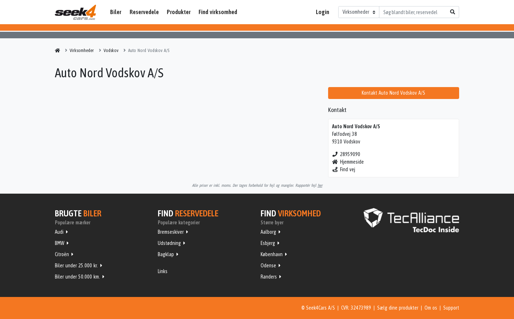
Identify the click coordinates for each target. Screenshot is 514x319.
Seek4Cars (75, 12)
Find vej (344, 169)
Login (322, 12)
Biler (115, 12)
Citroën (62, 254)
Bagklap (166, 254)
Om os (430, 308)
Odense (268, 265)
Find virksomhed (218, 12)
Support (451, 308)
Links (162, 271)
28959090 (346, 154)
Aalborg (268, 232)
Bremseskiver (171, 232)
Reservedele (144, 12)
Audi (59, 232)
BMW (59, 243)
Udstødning (169, 243)
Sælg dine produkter (397, 308)
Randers (269, 277)
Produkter (179, 12)
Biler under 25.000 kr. (76, 265)
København (272, 254)
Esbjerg (268, 243)
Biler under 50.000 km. (77, 277)
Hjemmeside (348, 162)
